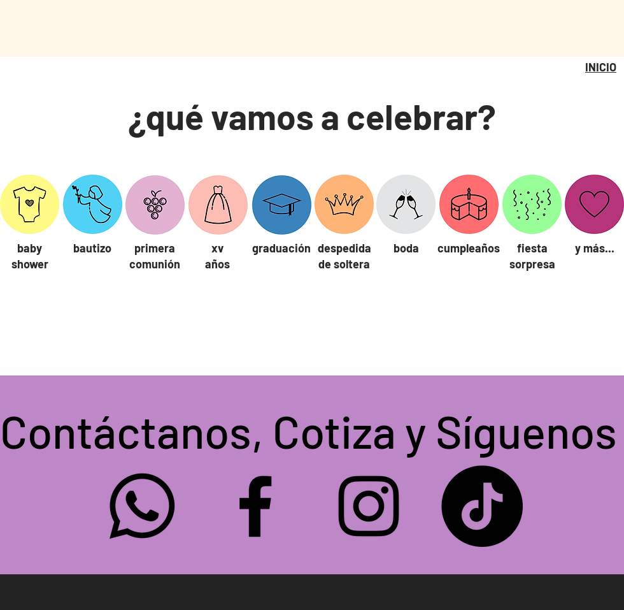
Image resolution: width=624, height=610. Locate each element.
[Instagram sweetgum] (368, 506)
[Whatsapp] (142, 506)
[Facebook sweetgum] (255, 506)
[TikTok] (482, 506)
